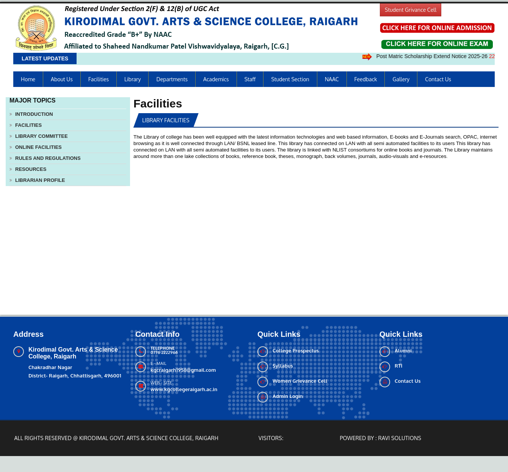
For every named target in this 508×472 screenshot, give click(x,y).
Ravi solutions (400, 438)
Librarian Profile (40, 180)
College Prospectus (296, 350)
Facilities (98, 79)
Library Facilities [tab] (166, 120)
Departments (172, 79)
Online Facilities (38, 147)
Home (28, 79)
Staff (250, 79)
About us (62, 79)
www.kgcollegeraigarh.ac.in (184, 389)
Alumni (403, 350)
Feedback (365, 79)
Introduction (34, 114)
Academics (216, 79)
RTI (399, 366)
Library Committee (41, 136)
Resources (30, 169)
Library (132, 79)
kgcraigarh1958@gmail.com (183, 370)
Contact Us (438, 79)
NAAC (332, 79)
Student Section (290, 79)
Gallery (400, 79)
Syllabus (283, 366)
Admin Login (288, 396)
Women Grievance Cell (300, 381)
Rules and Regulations (48, 158)
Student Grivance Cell (410, 9)
